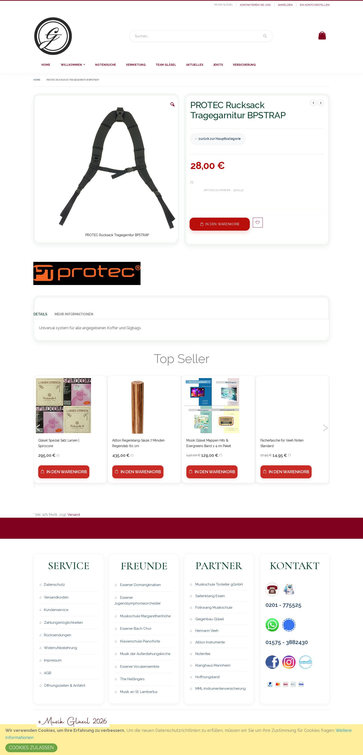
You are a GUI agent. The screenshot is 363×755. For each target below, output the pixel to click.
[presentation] (37, 426)
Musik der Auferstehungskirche (144, 654)
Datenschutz (54, 585)
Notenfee (202, 654)
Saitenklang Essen (209, 596)
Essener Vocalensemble (139, 666)
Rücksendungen (57, 635)
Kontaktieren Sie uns (255, 4)
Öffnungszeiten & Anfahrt (64, 685)
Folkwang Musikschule (213, 607)
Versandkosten (56, 597)
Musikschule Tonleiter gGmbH (219, 584)
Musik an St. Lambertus (138, 692)
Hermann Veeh (206, 631)
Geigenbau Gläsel (209, 619)
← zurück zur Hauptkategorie (218, 139)
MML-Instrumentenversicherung (220, 689)
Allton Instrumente (209, 643)
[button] (172, 108)
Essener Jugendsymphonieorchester (137, 600)
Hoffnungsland (207, 678)
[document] (182, 739)
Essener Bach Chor (135, 629)
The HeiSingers (131, 679)
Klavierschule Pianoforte (139, 641)
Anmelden (285, 4)
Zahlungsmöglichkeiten (63, 622)
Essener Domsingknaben (140, 585)
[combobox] (201, 36)
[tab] (44, 313)
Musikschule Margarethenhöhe (145, 616)
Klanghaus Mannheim (212, 666)
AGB (47, 673)
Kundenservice (56, 610)
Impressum (53, 660)
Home (36, 79)
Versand (74, 515)
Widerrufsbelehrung (60, 648)
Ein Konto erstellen (315, 4)
